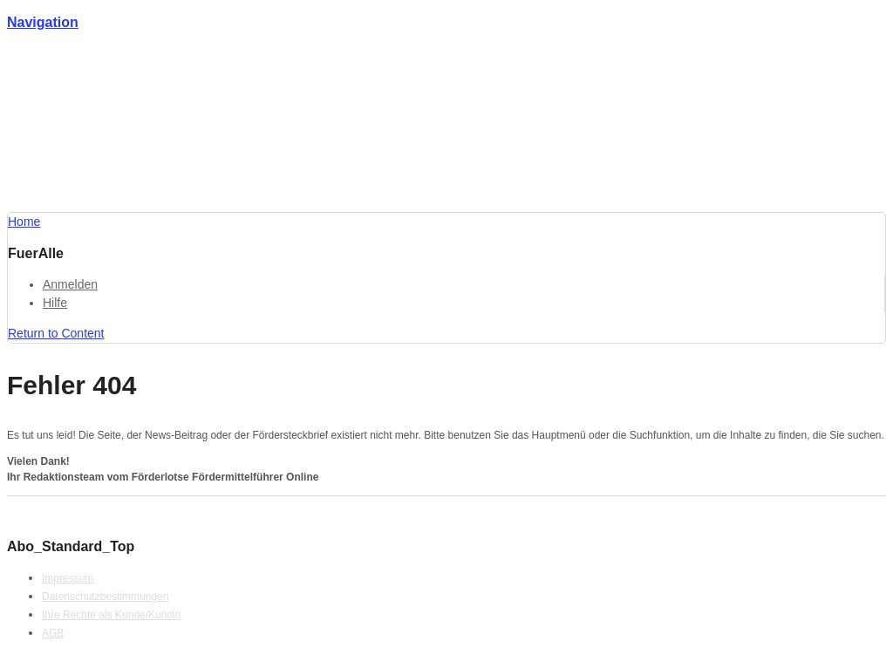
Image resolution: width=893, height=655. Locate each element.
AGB (53, 633)
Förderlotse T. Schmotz (137, 55)
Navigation (42, 22)
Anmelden (70, 284)
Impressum (67, 578)
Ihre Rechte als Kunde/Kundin (111, 615)
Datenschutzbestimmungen (105, 596)
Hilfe (55, 303)
